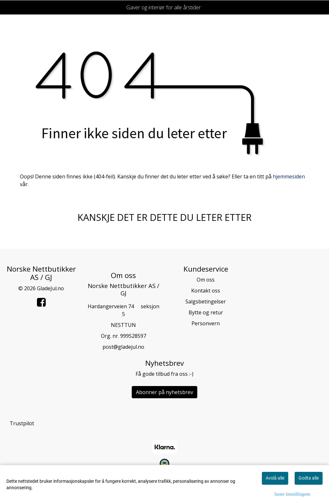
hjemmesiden (289, 176)
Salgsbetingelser (205, 301)
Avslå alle (275, 478)
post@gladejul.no (123, 346)
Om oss (206, 279)
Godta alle (308, 478)
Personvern (205, 323)
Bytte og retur (206, 312)
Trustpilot (22, 423)
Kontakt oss (205, 290)
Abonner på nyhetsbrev (164, 392)
